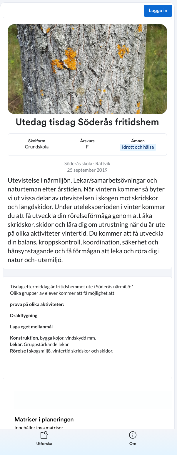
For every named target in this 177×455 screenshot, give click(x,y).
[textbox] (87, 328)
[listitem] (44, 442)
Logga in (158, 11)
